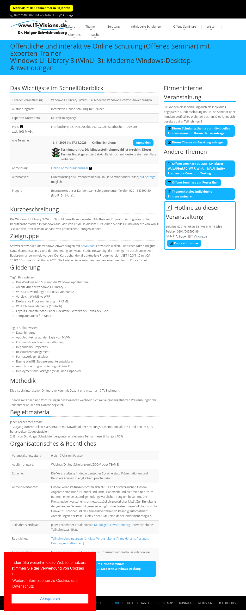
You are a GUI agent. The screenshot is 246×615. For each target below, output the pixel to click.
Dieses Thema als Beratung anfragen (196, 142)
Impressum (204, 603)
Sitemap (167, 603)
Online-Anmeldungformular (69, 168)
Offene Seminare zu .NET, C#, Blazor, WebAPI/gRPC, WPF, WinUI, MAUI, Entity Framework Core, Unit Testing (196, 168)
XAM (84, 246)
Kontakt (185, 603)
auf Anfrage (147, 177)
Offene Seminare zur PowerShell (193, 182)
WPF (92, 246)
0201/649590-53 (188, 227)
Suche (95, 35)
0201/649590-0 (24, 15)
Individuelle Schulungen (146, 27)
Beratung (113, 27)
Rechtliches (227, 603)
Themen (91, 27)
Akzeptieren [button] (50, 599)
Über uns (74, 35)
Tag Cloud (148, 603)
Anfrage (68, 15)
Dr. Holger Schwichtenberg (112, 525)
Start (71, 27)
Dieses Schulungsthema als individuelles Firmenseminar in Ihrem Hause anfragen (199, 130)
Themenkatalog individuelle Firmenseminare (190, 194)
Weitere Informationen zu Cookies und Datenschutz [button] (45, 583)
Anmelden (143, 143)
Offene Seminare (184, 27)
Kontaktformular (184, 243)
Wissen (211, 27)
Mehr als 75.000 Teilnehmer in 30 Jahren (41, 8)
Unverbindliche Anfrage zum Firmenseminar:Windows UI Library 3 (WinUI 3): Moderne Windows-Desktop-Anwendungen (98, 569)
